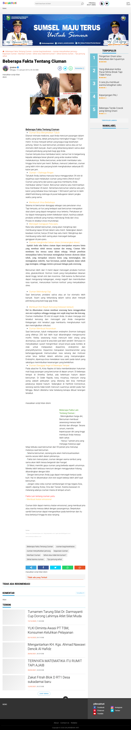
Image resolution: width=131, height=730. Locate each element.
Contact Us (64, 723)
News (4, 8)
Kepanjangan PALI (107, 95)
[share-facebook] (60, 68)
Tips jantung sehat (54, 559)
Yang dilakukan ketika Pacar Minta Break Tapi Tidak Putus (112, 70)
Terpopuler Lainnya (109, 120)
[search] (59, 3)
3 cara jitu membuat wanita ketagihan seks (111, 83)
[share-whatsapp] (71, 68)
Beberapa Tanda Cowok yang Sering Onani (112, 109)
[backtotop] (65, 698)
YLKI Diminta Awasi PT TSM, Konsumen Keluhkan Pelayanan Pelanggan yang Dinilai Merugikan (52, 632)
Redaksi (74, 723)
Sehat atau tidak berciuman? (44, 54)
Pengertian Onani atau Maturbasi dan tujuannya (110, 57)
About (56, 723)
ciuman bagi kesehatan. (42, 51)
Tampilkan (80, 593)
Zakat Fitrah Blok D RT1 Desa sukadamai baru (49, 679)
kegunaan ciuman (10, 54)
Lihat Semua (44, 693)
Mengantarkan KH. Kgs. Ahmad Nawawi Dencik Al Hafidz (56, 647)
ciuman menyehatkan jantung (65, 51)
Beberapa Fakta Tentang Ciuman (19, 51)
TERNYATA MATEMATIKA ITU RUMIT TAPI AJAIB (55, 663)
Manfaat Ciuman (24, 54)
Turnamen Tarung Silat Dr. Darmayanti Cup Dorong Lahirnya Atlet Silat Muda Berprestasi (55, 616)
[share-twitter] (65, 68)
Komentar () (79, 68)
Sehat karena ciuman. (65, 54)
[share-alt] (31, 567)
